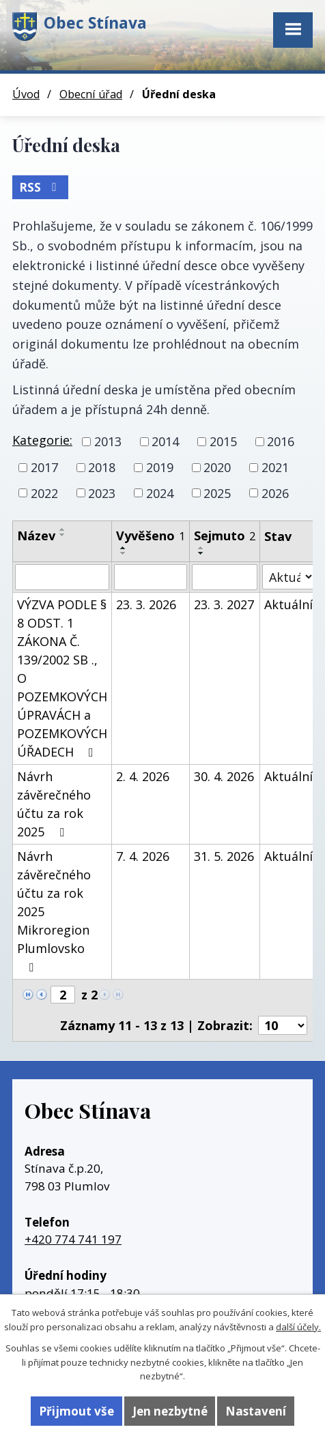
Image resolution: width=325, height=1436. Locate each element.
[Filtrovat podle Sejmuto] (224, 577)
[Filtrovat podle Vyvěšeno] (150, 577)
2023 (101, 492)
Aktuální (288, 604)
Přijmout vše (76, 1411)
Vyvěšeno (150, 535)
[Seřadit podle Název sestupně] (62, 535)
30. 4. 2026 (224, 776)
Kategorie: (42, 440)
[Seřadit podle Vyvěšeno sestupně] (123, 553)
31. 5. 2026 (224, 856)
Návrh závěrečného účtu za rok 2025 (54, 804)
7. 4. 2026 (142, 856)
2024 (159, 492)
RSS (40, 187)
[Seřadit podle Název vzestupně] (62, 529)
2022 (44, 492)
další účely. (298, 1327)
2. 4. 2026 (142, 776)
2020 (217, 467)
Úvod (26, 94)
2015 (223, 441)
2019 (159, 467)
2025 (217, 492)
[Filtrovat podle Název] (62, 577)
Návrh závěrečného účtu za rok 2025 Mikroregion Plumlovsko (54, 910)
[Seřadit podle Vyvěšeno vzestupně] (123, 548)
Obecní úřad (90, 94)
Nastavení (255, 1411)
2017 (44, 467)
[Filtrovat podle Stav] (288, 576)
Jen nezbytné (170, 1411)
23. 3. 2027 (224, 604)
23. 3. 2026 (146, 604)
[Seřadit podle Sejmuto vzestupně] (201, 548)
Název (36, 535)
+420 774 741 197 (73, 1239)
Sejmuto (224, 535)
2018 (101, 467)
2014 (165, 441)
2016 (280, 441)
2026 (275, 492)
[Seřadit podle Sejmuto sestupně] (201, 553)
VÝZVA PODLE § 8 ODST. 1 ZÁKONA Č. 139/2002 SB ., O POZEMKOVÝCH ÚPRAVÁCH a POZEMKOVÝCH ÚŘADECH (62, 678)
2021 (275, 467)
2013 (108, 441)
